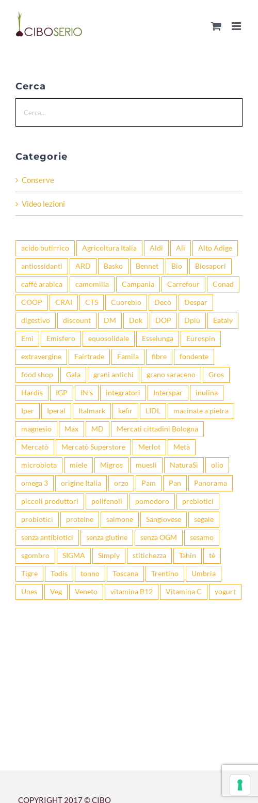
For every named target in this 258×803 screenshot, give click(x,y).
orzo (121, 483)
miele (78, 465)
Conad (223, 284)
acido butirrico (45, 248)
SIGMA (73, 555)
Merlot (149, 447)
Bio (176, 266)
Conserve (38, 179)
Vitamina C (184, 592)
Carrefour (183, 284)
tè (212, 555)
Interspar (168, 393)
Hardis (32, 393)
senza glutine (106, 537)
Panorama (210, 483)
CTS (91, 302)
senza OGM (158, 537)
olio (217, 465)
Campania (138, 284)
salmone (119, 519)
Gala (73, 374)
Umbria (203, 573)
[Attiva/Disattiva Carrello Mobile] (216, 26)
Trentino (165, 573)
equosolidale (108, 338)
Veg (56, 592)
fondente (194, 356)
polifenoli (106, 501)
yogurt (225, 592)
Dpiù (192, 320)
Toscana (125, 573)
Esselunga (157, 338)
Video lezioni (43, 203)
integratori (123, 393)
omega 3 (34, 483)
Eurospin (200, 338)
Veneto (86, 592)
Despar (195, 302)
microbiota (39, 465)
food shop (37, 374)
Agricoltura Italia (109, 248)
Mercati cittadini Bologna (157, 429)
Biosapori (210, 266)
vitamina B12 (131, 592)
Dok (135, 320)
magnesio (36, 429)
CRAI (63, 302)
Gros (216, 374)
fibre (159, 356)
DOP (163, 320)
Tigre (29, 573)
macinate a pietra (201, 411)
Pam (148, 483)
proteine (79, 519)
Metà (181, 447)
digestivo (35, 320)
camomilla (92, 284)
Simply (109, 555)
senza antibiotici (47, 537)
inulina (207, 393)
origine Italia (81, 483)
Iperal (56, 411)
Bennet (147, 266)
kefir (125, 411)
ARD (83, 266)
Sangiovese (163, 519)
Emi (27, 338)
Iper (27, 411)
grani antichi (113, 374)
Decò (162, 302)
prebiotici (198, 501)
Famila (128, 356)
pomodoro (152, 501)
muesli (146, 465)
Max (71, 429)
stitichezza (149, 555)
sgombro (35, 555)
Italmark (91, 411)
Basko (113, 266)
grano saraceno (171, 374)
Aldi (156, 248)
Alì (180, 248)
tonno (90, 573)
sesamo (202, 537)
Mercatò (35, 447)
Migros (111, 465)
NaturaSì (184, 465)
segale (204, 519)
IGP (62, 393)
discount (77, 320)
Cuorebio (126, 302)
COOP (31, 302)
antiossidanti (41, 266)
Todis (59, 573)
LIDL (153, 411)
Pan (175, 483)
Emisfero (60, 338)
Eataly (223, 320)
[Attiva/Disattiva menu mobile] (237, 26)
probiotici (37, 519)
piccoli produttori (49, 501)
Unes (29, 592)
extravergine (41, 356)
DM (110, 320)
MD (97, 429)
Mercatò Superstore (93, 447)
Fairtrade (89, 356)
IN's (86, 393)
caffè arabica (41, 284)
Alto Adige (215, 248)
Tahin (187, 555)
